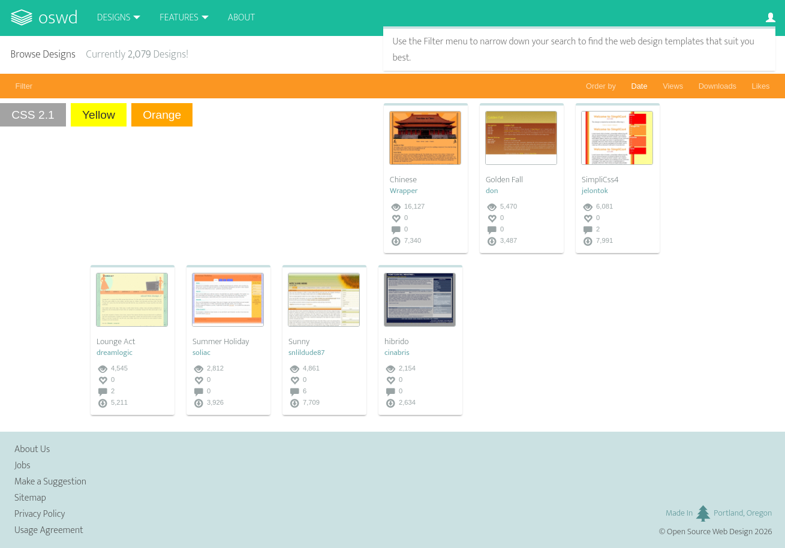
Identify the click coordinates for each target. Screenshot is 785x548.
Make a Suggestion (50, 482)
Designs (114, 18)
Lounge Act (116, 342)
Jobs (22, 465)
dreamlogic (115, 353)
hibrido (396, 342)
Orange (162, 115)
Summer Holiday (221, 342)
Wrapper (404, 191)
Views (673, 86)
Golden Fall (504, 180)
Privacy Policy (39, 514)
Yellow (98, 115)
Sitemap (30, 498)
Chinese (403, 180)
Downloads (717, 86)
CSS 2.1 (32, 115)
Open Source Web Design (710, 532)
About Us (32, 449)
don (492, 191)
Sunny (298, 342)
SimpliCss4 (600, 180)
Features (179, 18)
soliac (201, 353)
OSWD (58, 18)
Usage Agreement (48, 530)
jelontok (595, 191)
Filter (24, 86)
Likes (761, 86)
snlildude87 (306, 353)
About (241, 18)
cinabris (397, 353)
